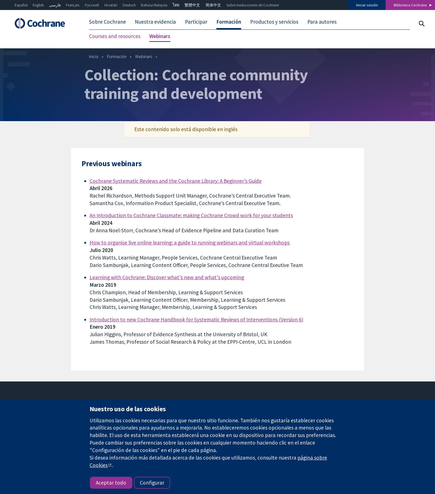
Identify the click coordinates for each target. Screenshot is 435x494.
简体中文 (213, 5)
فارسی (55, 5)
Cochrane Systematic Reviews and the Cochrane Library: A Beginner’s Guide (176, 181)
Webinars (143, 56)
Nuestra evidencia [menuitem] (155, 21)
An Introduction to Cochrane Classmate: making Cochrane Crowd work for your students (191, 215)
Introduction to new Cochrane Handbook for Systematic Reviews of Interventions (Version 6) (196, 319)
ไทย (176, 5)
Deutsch (129, 5)
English (38, 5)
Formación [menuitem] (228, 21)
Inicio (93, 56)
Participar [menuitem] (196, 21)
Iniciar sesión (367, 5)
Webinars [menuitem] (159, 36)
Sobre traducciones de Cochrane (252, 5)
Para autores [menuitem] (322, 21)
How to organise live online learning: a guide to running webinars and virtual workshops (190, 242)
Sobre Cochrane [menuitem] (107, 21)
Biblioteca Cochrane (410, 5)
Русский (92, 5)
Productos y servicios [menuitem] (274, 21)
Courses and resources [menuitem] (114, 36)
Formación (117, 56)
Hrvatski (110, 5)
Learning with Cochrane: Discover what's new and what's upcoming (167, 277)
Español (21, 5)
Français (72, 5)
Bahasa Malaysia (154, 5)
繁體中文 (192, 5)
